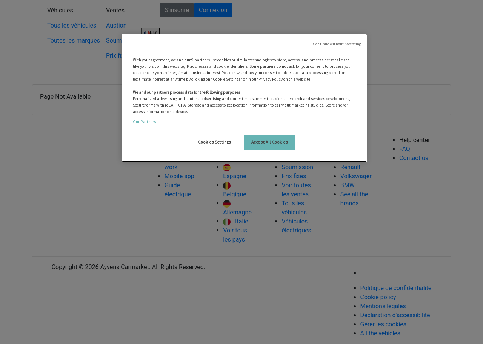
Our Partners (144, 121)
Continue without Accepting (337, 43)
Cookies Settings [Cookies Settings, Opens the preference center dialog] (214, 142)
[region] (244, 98)
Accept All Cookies (269, 142)
